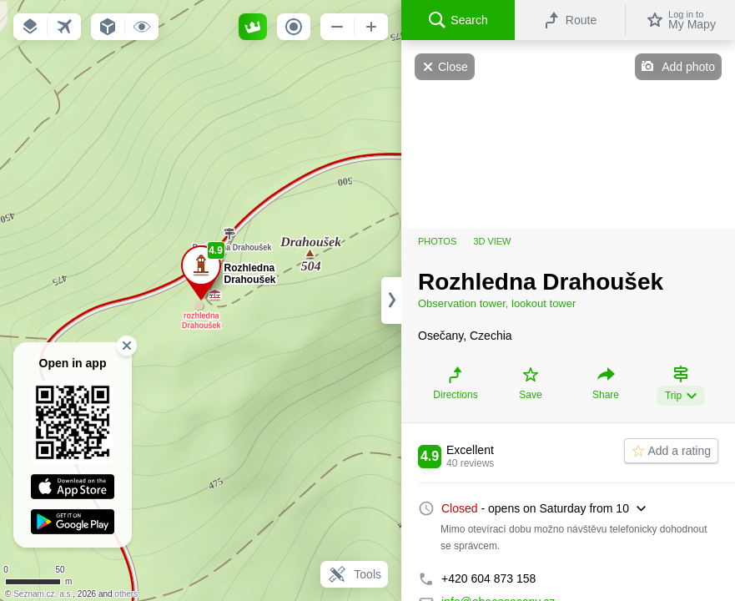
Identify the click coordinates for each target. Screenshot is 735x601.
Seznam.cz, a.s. (43, 593)
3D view (492, 241)
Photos (437, 241)
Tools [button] (354, 574)
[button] (30, 26)
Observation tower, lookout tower (497, 303)
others (126, 593)
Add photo (688, 66)
